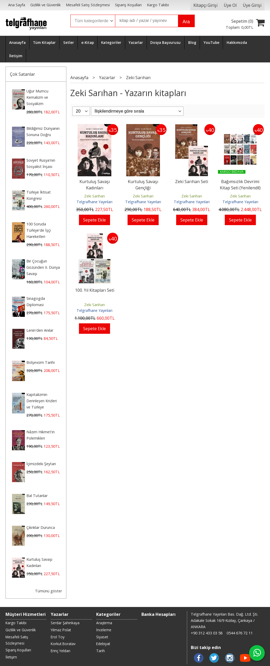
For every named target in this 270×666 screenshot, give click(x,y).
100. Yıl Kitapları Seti (94, 290)
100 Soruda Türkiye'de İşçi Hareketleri (38, 230)
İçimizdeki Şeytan (41, 463)
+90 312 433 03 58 (206, 632)
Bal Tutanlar (37, 495)
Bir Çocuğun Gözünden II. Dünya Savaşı (43, 267)
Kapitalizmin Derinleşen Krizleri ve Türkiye (41, 401)
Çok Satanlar (22, 74)
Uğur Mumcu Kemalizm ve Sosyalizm (37, 97)
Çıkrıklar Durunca (40, 527)
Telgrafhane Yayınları (94, 201)
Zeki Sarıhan (94, 196)
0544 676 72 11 (240, 632)
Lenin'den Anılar (39, 330)
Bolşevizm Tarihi (40, 362)
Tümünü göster (48, 590)
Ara (186, 21)
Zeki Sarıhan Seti (191, 181)
